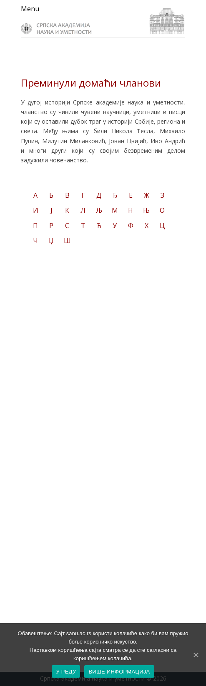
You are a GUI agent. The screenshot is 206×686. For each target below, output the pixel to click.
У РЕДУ (66, 672)
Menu (30, 8)
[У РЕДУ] (195, 655)
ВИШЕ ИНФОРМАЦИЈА (119, 672)
